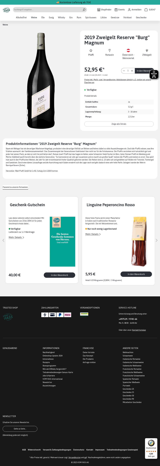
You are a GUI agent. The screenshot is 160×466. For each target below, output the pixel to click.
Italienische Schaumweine (133, 362)
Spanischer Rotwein (131, 379)
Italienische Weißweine (132, 366)
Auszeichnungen (49, 386)
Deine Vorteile (89, 352)
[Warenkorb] (150, 9)
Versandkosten (74, 457)
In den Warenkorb (145, 71)
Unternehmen (48, 359)
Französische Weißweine (132, 372)
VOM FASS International (53, 379)
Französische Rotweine (132, 369)
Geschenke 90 (128, 399)
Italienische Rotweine (131, 359)
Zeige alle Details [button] (119, 124)
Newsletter (47, 382)
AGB (24, 450)
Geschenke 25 (128, 389)
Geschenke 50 (128, 396)
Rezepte (46, 362)
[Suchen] (84, 9)
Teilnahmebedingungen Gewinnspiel (122, 450)
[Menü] (155, 439)
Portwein (126, 386)
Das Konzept (88, 356)
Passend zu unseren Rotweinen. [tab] (15, 187)
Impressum (99, 450)
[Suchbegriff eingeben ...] (47, 9)
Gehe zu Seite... (20, 429)
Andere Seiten (130, 348)
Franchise (88, 348)
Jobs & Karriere (49, 376)
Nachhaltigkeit (49, 352)
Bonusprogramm (49, 366)
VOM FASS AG (83, 462)
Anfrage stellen (89, 362)
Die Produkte (88, 359)
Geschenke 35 (128, 392)
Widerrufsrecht (34, 450)
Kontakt (89, 450)
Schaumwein (128, 356)
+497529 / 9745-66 (128, 319)
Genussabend (10, 348)
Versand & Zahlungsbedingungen (57, 450)
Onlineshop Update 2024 (52, 356)
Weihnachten (128, 352)
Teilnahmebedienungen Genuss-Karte (58, 372)
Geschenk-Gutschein (27, 204)
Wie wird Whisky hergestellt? (54, 369)
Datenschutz (78, 450)
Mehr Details (15, 237)
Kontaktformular (139, 330)
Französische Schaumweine (134, 376)
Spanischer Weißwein (131, 382)
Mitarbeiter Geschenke (132, 402)
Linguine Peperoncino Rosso (111, 204)
